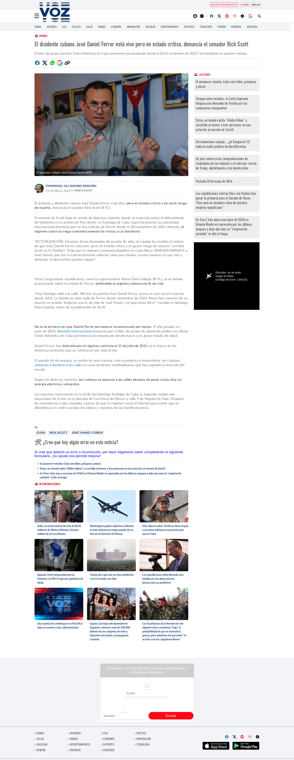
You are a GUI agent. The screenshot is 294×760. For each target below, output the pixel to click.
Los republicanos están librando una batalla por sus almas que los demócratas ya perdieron (162, 578)
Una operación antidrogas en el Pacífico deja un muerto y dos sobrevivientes (60, 625)
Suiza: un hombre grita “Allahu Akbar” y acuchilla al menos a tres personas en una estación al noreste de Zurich (102, 468)
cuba (41, 432)
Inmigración (133, 27)
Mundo (102, 27)
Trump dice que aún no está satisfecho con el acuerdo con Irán (112, 576)
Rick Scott (59, 432)
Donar (37, 27)
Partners (236, 27)
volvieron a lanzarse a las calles (58, 365)
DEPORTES (189, 27)
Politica (76, 27)
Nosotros (252, 27)
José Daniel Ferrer (87, 432)
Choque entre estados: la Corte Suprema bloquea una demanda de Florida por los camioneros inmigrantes (222, 104)
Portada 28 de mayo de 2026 (214, 182)
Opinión (222, 27)
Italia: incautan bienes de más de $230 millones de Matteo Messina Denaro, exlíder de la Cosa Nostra (59, 529)
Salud (89, 27)
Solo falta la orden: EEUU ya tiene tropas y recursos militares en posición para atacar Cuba (165, 529)
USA (64, 27)
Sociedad (150, 27)
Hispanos (52, 27)
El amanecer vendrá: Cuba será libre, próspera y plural (70, 463)
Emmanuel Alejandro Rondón (71, 185)
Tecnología (206, 27)
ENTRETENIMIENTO (169, 27)
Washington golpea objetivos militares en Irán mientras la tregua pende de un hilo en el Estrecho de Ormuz (112, 529)
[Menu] (36, 16)
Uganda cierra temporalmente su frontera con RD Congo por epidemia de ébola (60, 578)
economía (116, 27)
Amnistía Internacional (74, 331)
